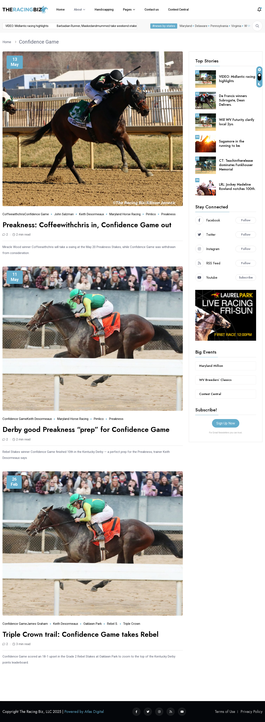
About (78, 9)
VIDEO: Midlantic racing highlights (237, 78)
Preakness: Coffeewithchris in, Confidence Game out (86, 225)
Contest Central (178, 9)
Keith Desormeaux (91, 214)
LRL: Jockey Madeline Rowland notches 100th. (237, 186)
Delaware (200, 26)
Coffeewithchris (13, 214)
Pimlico (151, 214)
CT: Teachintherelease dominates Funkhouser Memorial (236, 165)
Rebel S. (112, 624)
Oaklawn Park (92, 624)
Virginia (235, 26)
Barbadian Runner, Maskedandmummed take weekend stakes (66, 26)
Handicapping (104, 9)
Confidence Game (39, 42)
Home (60, 9)
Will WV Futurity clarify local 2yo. (236, 121)
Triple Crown (131, 624)
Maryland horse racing (125, 214)
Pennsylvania (218, 26)
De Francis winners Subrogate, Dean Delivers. (233, 100)
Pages (127, 9)
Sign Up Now (225, 423)
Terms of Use (225, 711)
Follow (246, 220)
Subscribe (246, 277)
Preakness (168, 214)
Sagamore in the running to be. (231, 143)
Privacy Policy (252, 711)
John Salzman (64, 214)
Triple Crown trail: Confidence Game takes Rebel (80, 634)
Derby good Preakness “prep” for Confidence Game (86, 429)
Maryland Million (211, 365)
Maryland (185, 26)
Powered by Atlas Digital (84, 711)
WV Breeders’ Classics (215, 380)
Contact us (152, 9)
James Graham (37, 624)
